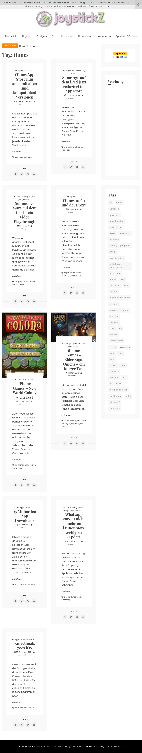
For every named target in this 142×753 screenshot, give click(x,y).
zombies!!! (115, 408)
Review (26, 199)
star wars (114, 371)
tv (111, 384)
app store (19, 157)
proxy (64, 276)
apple (66, 273)
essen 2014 (125, 233)
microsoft (114, 310)
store (33, 584)
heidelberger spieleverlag (116, 265)
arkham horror (70, 420)
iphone (22, 465)
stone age (66, 150)
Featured (78, 343)
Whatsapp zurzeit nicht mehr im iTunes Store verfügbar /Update (74, 525)
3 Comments (75, 276)
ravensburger (116, 340)
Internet (74, 510)
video (118, 384)
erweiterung (116, 227)
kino (126, 285)
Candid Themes (114, 746)
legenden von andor (120, 297)
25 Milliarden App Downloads (24, 516)
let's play (114, 304)
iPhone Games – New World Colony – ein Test (24, 390)
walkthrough (116, 396)
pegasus (114, 322)
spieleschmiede (117, 365)
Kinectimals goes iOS (24, 645)
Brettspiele (11, 36)
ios (25, 157)
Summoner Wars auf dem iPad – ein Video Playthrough (24, 212)
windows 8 (115, 402)
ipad (75, 147)
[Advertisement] (120, 129)
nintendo (114, 316)
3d (111, 202)
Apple (20, 70)
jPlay (21, 199)
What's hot (30, 639)
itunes (29, 157)
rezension (125, 347)
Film (54, 36)
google (113, 252)
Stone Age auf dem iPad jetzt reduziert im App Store (74, 84)
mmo (125, 310)
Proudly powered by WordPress (65, 746)
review (113, 347)
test (124, 377)
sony (112, 359)
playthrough (116, 328)
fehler (72, 273)
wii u (128, 396)
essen (113, 233)
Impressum (104, 36)
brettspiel (68, 147)
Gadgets (42, 36)
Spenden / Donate (126, 36)
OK (108, 6)
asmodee (114, 209)
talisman (114, 377)
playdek (32, 281)
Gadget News (78, 507)
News (30, 70)
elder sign (81, 420)
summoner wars (19, 284)
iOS (25, 70)
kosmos (113, 291)
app (16, 584)
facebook (114, 239)
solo (121, 353)
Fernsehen (67, 36)
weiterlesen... (17, 151)
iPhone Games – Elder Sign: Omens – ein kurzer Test (74, 359)
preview (114, 334)
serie (112, 353)
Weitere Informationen (90, 6)
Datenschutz (85, 36)
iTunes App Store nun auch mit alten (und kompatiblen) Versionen (24, 86)
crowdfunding (117, 221)
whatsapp (66, 600)
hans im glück (117, 258)
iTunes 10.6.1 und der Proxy (74, 202)
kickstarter (115, 285)
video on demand (118, 390)
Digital (26, 36)
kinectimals (29, 707)
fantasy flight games (70, 423)
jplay (122, 279)
